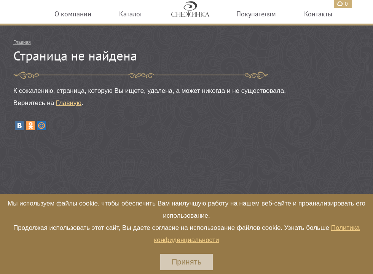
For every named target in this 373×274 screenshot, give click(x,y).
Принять (186, 262)
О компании (72, 14)
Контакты (318, 14)
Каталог (131, 14)
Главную (68, 103)
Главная (22, 42)
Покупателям (256, 14)
